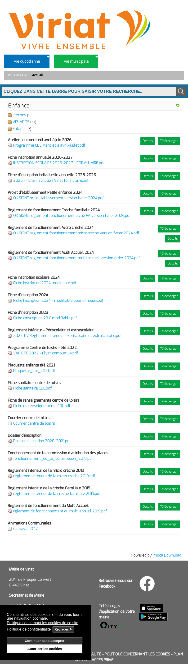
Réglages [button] (63, 629)
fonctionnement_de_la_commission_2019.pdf (53, 458)
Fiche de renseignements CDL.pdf (41, 405)
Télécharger (169, 141)
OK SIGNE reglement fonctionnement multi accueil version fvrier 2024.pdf (76, 257)
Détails (148, 141)
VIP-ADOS (21, 121)
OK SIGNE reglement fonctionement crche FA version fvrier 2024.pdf (72, 215)
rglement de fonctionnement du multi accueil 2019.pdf (60, 511)
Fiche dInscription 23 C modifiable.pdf (45, 318)
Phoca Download (167, 555)
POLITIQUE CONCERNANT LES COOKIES (137, 654)
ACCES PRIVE (102, 659)
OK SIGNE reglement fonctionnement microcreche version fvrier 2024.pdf (76, 233)
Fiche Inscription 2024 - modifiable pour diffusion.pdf (58, 300)
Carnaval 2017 (25, 528)
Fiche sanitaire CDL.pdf (32, 388)
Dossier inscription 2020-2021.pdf (42, 440)
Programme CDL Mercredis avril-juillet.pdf (49, 145)
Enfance (20, 128)
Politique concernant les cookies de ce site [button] (42, 623)
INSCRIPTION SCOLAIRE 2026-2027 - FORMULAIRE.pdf (59, 162)
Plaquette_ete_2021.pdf (34, 370)
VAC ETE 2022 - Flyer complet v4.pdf (45, 353)
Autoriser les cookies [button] (44, 649)
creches (19, 114)
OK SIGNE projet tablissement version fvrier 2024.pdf (58, 197)
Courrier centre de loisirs (34, 423)
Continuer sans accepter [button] (44, 641)
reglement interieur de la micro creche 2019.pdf (54, 476)
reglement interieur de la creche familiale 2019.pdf (57, 493)
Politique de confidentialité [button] (29, 629)
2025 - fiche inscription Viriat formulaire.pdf (51, 180)
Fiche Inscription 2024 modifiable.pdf (44, 282)
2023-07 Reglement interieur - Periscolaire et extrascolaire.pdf (67, 335)
